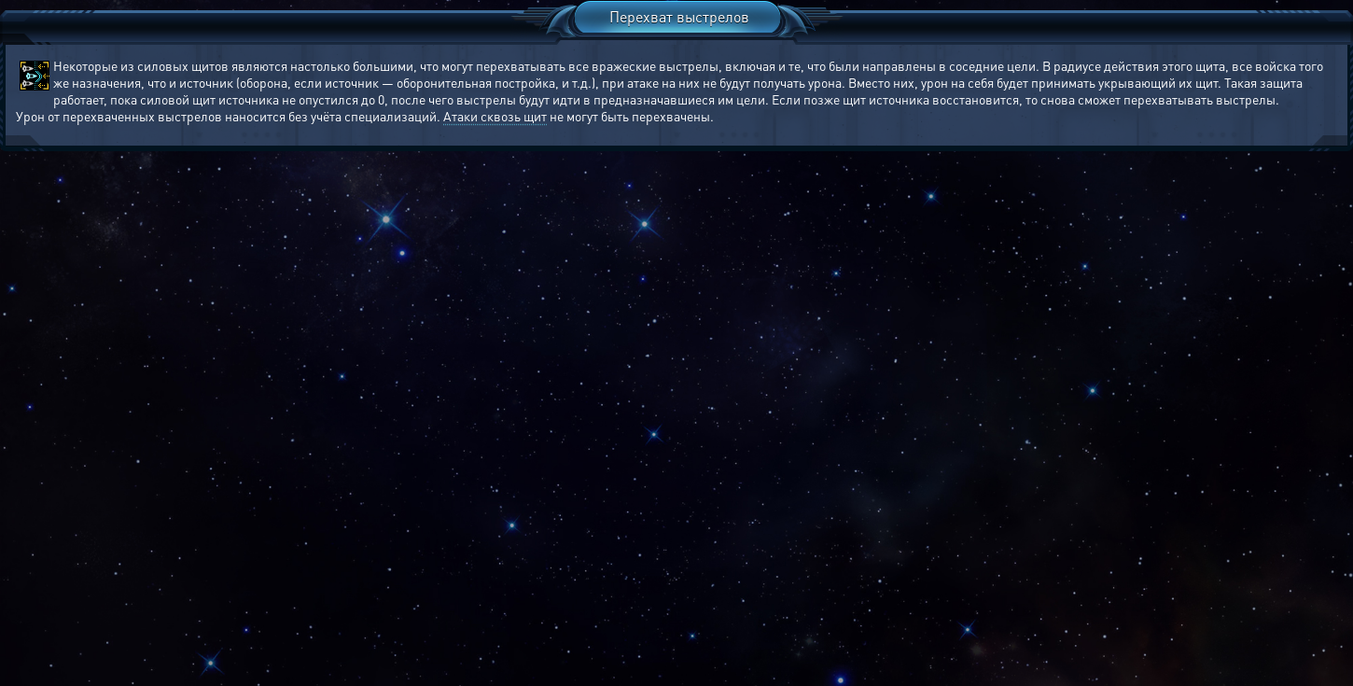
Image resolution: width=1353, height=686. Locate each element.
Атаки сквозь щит (495, 115)
